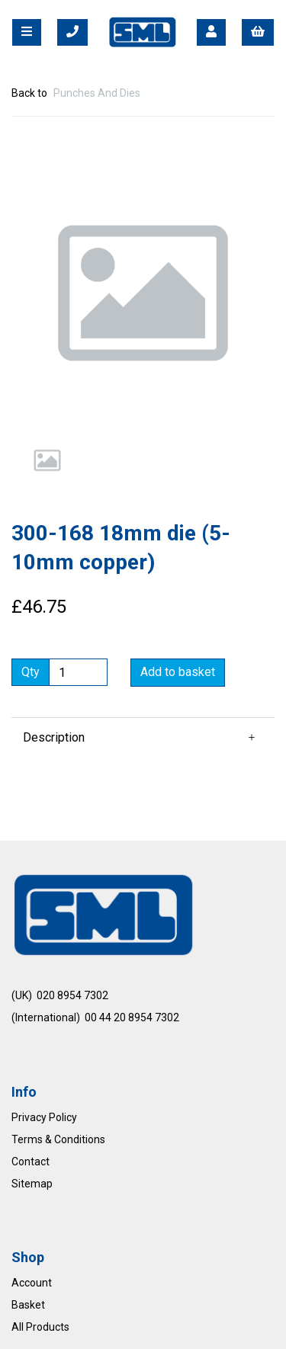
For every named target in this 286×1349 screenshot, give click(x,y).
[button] (39, 359)
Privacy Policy (44, 1117)
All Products (40, 1327)
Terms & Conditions (58, 1139)
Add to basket (177, 672)
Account (31, 1283)
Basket (28, 1305)
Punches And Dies (96, 93)
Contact (30, 1161)
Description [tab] (54, 737)
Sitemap (32, 1184)
